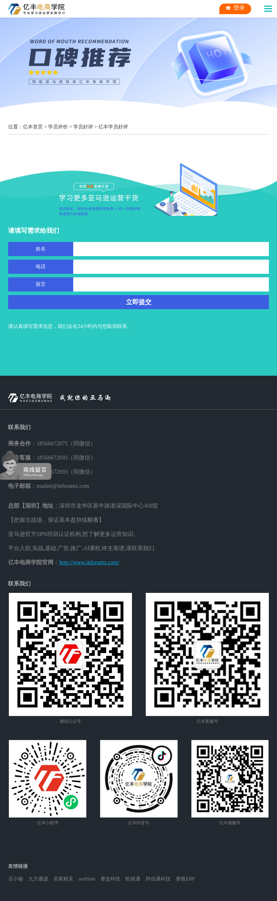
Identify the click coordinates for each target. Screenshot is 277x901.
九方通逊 (38, 879)
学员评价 (58, 126)
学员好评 (83, 126)
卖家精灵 (63, 879)
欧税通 (133, 879)
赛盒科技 (110, 879)
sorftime (87, 879)
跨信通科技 (158, 879)
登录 (235, 8)
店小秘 (15, 879)
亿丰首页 (33, 126)
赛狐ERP (185, 879)
